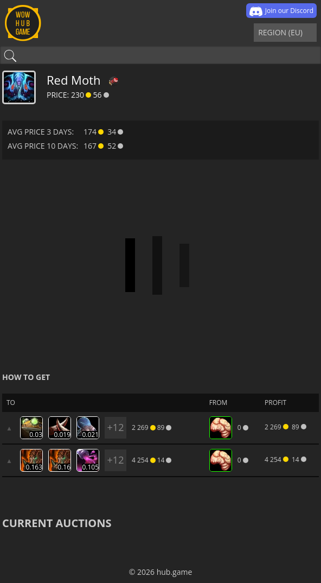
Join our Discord (281, 11)
